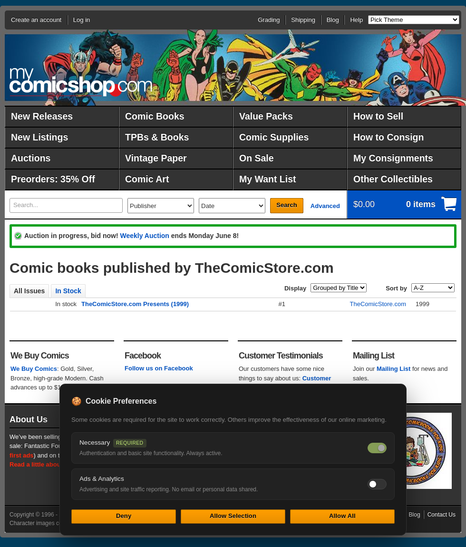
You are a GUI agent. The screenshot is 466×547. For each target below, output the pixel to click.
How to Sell (378, 116)
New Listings (39, 137)
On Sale (256, 158)
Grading (269, 19)
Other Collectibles (393, 179)
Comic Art (147, 179)
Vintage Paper (156, 158)
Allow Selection (233, 515)
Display (295, 288)
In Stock (68, 291)
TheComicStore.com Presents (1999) (135, 304)
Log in (81, 19)
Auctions (30, 158)
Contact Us (441, 514)
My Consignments (393, 158)
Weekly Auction (144, 235)
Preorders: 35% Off (53, 179)
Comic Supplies (274, 137)
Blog (333, 19)
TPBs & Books (157, 137)
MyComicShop (81, 82)
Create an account (36, 19)
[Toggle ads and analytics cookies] (377, 484)
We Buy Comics (33, 368)
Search (286, 205)
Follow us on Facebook (159, 368)
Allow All (342, 515)
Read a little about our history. (54, 464)
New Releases (42, 116)
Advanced (325, 206)
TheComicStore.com (378, 304)
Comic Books (154, 116)
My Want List (267, 179)
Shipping (303, 19)
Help (356, 19)
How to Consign (388, 137)
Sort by (396, 288)
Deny (123, 515)
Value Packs (266, 116)
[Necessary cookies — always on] (377, 448)
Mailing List (394, 368)
